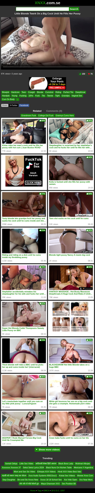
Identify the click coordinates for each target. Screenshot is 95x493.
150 (82, 74)
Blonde (40, 92)
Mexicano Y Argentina (83, 467)
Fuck (37, 96)
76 (90, 74)
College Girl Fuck (45, 115)
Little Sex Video (26, 464)
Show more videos (47, 449)
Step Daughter (8, 480)
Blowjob (5, 92)
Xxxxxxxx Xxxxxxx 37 (11, 467)
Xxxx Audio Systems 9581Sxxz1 (42, 476)
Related (37, 111)
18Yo (31, 96)
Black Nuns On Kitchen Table (59, 467)
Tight (57, 96)
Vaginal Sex (77, 96)
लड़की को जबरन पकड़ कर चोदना (14, 476)
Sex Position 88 (69, 484)
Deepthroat (80, 92)
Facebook (24, 105)
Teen (24, 92)
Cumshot (49, 92)
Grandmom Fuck (28, 115)
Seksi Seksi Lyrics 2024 (33, 467)
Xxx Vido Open (70, 480)
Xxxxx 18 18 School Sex (51, 480)
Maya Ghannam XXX (50, 484)
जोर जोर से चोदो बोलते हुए (29, 484)
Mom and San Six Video (24, 472)
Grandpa (65, 96)
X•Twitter (13, 105)
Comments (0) (54, 111)
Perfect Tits (68, 92)
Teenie (50, 96)
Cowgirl (31, 92)
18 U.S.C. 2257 (58, 491)
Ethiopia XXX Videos (46, 472)
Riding (58, 92)
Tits (43, 96)
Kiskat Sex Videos (67, 476)
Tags (39, 491)
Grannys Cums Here (65, 115)
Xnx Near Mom (86, 480)
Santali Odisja (11, 464)
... (17, 99)
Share (4, 105)
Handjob (6, 96)
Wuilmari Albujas (82, 464)
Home (33, 491)
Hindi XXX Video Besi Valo (69, 472)
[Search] (42, 9)
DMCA (46, 491)
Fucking (22, 96)
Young (14, 96)
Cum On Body (8, 99)
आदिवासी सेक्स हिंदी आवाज (46, 464)
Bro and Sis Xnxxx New (27, 480)
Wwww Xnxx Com (85, 476)
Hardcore (15, 92)
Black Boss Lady (66, 464)
